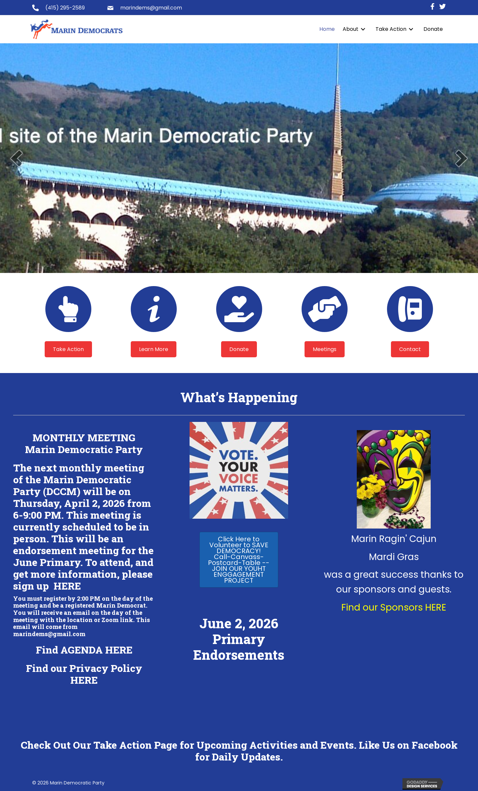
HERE (67, 585)
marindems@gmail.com (151, 7)
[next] (461, 158)
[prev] (16, 158)
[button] (68, 349)
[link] (327, 29)
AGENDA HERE (96, 649)
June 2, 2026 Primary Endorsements (238, 638)
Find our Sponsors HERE (393, 607)
